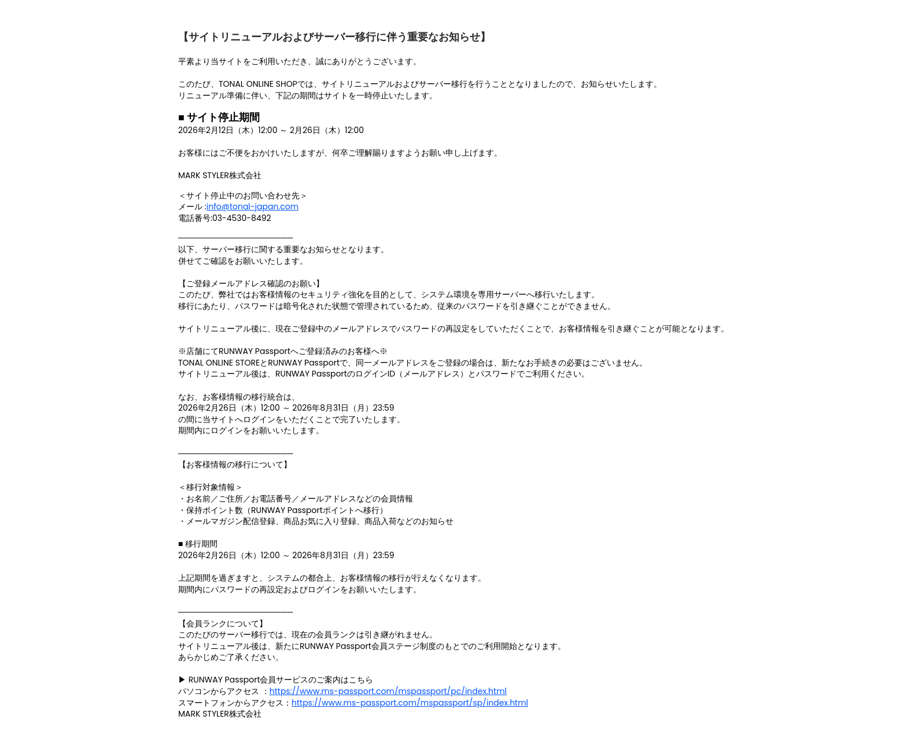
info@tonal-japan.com (252, 206)
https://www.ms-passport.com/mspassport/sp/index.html (410, 703)
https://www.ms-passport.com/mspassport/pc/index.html (388, 691)
